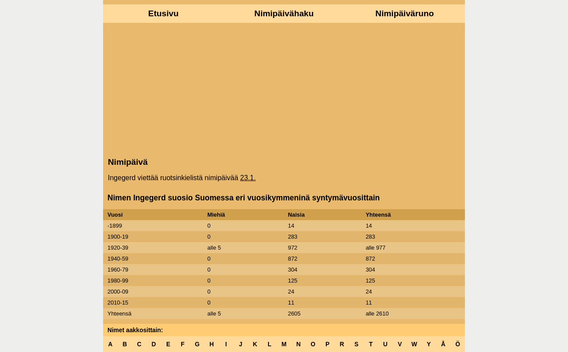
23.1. (248, 177)
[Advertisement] (284, 89)
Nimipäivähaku (284, 13)
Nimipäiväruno (404, 13)
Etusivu (163, 13)
